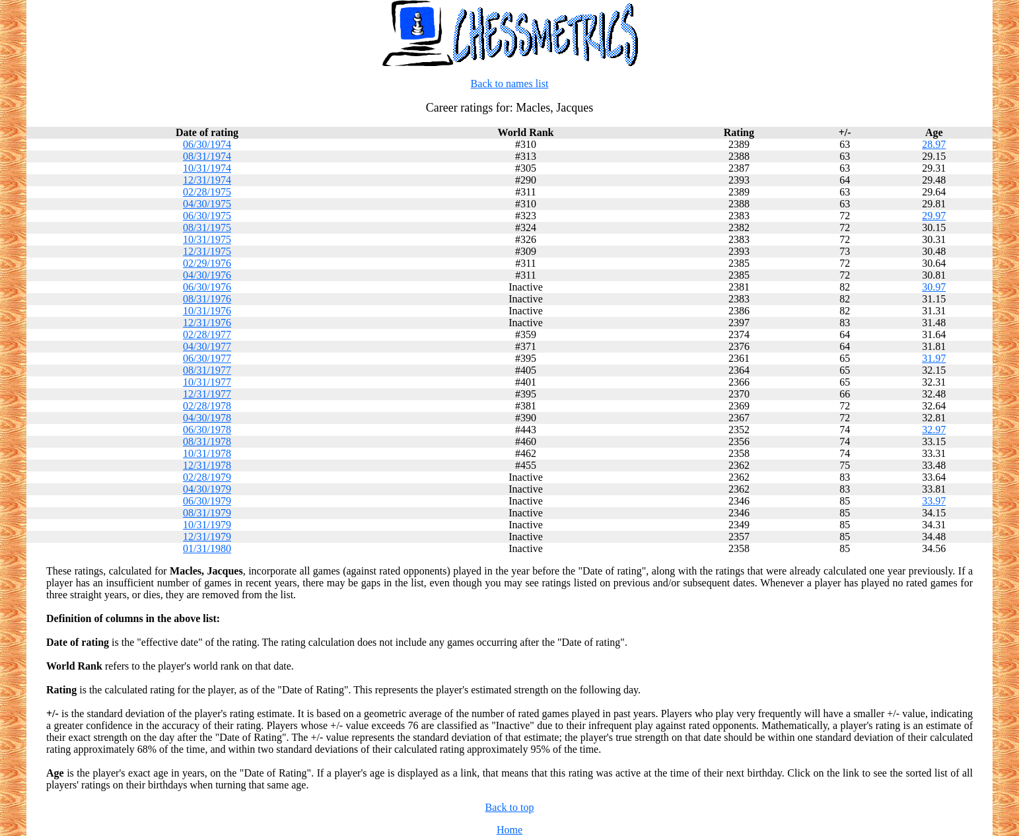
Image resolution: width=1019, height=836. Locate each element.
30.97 (934, 287)
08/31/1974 (207, 156)
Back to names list (510, 83)
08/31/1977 (207, 370)
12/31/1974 (207, 180)
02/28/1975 (207, 191)
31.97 (934, 358)
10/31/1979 (207, 524)
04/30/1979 (207, 489)
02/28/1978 (207, 405)
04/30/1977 (207, 346)
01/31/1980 (207, 548)
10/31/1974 (207, 168)
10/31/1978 (207, 453)
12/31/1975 (207, 251)
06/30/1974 (207, 144)
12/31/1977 (207, 394)
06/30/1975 (207, 215)
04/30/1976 (207, 275)
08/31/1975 (207, 227)
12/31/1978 (207, 465)
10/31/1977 (207, 382)
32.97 (934, 429)
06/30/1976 (207, 287)
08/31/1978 (207, 441)
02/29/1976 (207, 263)
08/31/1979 (207, 512)
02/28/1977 (207, 334)
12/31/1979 (207, 536)
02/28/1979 (207, 477)
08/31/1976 (207, 298)
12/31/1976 (207, 322)
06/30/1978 (207, 429)
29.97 (934, 215)
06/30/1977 (207, 358)
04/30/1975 (207, 203)
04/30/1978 (207, 417)
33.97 (934, 500)
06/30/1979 (207, 500)
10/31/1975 (207, 239)
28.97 (934, 144)
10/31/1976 (207, 310)
